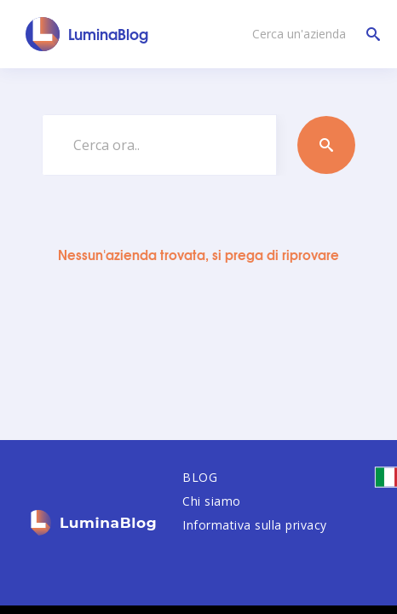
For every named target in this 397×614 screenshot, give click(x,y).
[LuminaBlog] (87, 34)
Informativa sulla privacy (254, 525)
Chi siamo (211, 501)
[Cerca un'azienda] (311, 34)
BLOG (199, 477)
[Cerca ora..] (159, 145)
